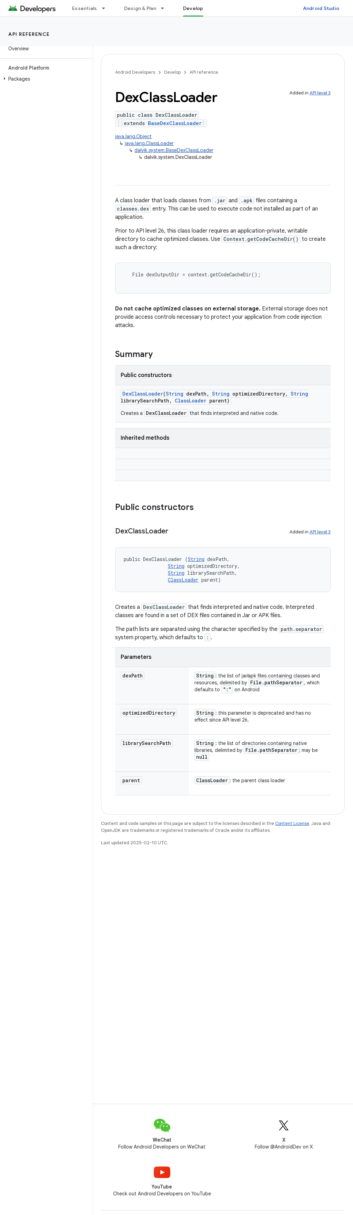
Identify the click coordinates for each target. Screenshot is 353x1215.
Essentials (84, 8)
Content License (292, 823)
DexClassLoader (142, 393)
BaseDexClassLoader (175, 123)
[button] (45, 78)
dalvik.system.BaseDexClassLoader (173, 150)
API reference (29, 34)
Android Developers (135, 72)
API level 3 (320, 93)
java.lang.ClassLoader (149, 143)
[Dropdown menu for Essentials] (106, 8)
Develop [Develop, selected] (193, 8)
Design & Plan (140, 8)
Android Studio (321, 8)
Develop (172, 72)
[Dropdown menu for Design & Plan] (165, 8)
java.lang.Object (133, 136)
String (174, 393)
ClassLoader (190, 400)
